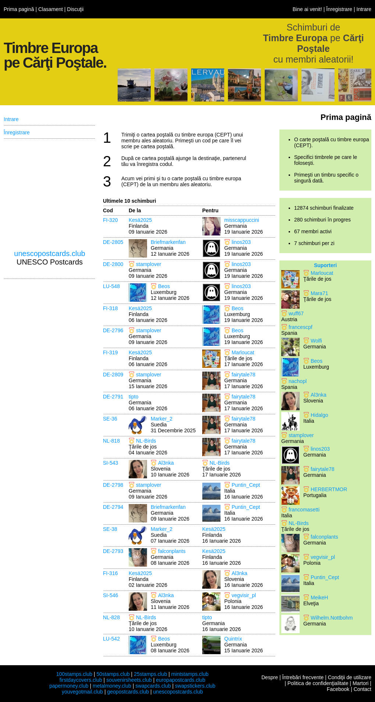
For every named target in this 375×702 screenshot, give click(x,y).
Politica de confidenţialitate (318, 683)
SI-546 (110, 595)
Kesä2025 (140, 220)
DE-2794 (113, 507)
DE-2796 (113, 330)
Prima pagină (19, 9)
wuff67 (296, 313)
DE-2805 (113, 242)
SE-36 (110, 419)
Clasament (50, 9)
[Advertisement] (50, 194)
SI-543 (110, 463)
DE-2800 (113, 264)
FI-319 (110, 352)
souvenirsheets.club (129, 680)
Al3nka (166, 463)
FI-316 (110, 573)
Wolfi (316, 341)
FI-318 (110, 308)
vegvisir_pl (244, 595)
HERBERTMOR (329, 489)
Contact (362, 689)
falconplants (172, 551)
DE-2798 (113, 485)
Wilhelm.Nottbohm (332, 618)
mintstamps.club (189, 674)
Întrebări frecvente (303, 677)
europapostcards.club (180, 680)
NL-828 (111, 617)
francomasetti (304, 510)
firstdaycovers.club (81, 680)
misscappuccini (241, 220)
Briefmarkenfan (168, 242)
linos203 (241, 242)
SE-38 (110, 529)
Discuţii (75, 9)
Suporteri (325, 265)
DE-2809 (113, 374)
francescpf (300, 327)
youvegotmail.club (82, 692)
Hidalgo (319, 415)
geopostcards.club (128, 692)
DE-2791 (113, 397)
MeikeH (319, 597)
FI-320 (110, 220)
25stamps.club (150, 674)
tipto (133, 397)
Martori (361, 683)
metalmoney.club (112, 686)
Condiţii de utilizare (349, 677)
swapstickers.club (195, 686)
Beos (164, 286)
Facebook (338, 689)
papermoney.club (68, 686)
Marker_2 (161, 419)
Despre (269, 677)
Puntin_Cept (246, 485)
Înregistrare (339, 9)
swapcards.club (153, 686)
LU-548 (111, 286)
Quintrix (233, 639)
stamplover (148, 264)
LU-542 (111, 639)
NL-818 (111, 441)
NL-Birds (146, 441)
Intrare (364, 9)
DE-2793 (113, 551)
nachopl (298, 381)
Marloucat (243, 352)
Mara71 (319, 293)
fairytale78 (244, 374)
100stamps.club (74, 674)
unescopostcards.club (49, 253)
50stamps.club (112, 674)
